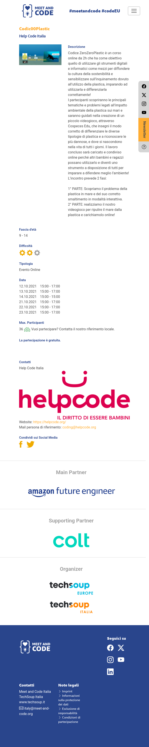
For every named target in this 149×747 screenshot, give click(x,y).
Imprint (65, 691)
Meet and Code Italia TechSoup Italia (35, 691)
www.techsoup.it (32, 702)
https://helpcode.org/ (49, 422)
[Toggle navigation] (134, 11)
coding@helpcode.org (79, 427)
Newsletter (144, 129)
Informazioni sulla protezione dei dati (69, 700)
